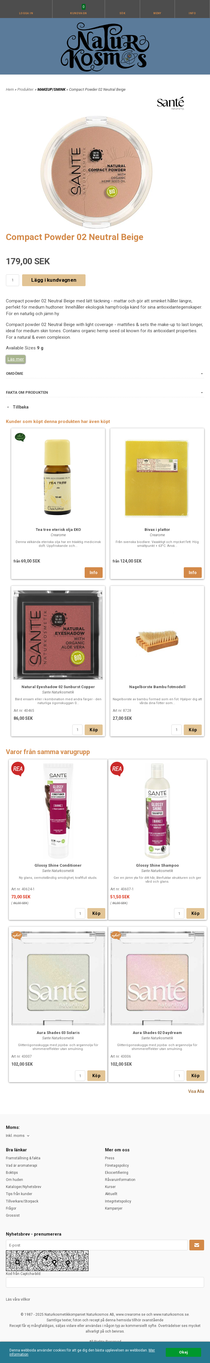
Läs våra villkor (18, 1299)
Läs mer (15, 359)
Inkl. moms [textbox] (15, 1136)
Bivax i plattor (157, 529)
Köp (94, 729)
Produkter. (26, 89)
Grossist (13, 1215)
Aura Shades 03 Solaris (58, 1032)
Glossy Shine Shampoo (157, 865)
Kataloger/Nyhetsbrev (23, 1187)
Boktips (12, 1173)
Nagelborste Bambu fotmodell (157, 687)
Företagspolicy (117, 1165)
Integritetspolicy (118, 1201)
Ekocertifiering (116, 1173)
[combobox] (18, 1136)
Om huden (14, 1180)
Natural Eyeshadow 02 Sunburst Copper (58, 687)
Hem (10, 89)
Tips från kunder (19, 1194)
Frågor (11, 1208)
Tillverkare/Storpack (22, 1201)
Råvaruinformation (120, 1180)
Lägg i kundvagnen (53, 280)
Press (109, 1158)
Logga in (26, 13)
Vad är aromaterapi (21, 1165)
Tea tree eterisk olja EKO (58, 529)
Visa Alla (196, 1091)
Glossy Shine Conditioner (58, 865)
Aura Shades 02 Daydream (157, 1032)
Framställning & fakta (23, 1158)
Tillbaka (17, 407)
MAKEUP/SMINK (51, 89)
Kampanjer (113, 1208)
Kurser (110, 1187)
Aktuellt (111, 1194)
